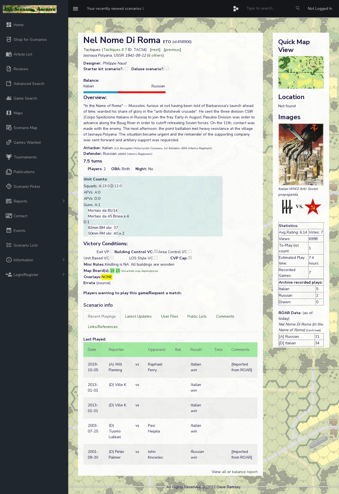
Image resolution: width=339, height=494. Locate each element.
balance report (245, 471)
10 (118, 270)
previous (172, 49)
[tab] (101, 316)
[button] (115, 8)
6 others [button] (155, 55)
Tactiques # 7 (115, 49)
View (217, 471)
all (224, 471)
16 (112, 270)
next (155, 49)
